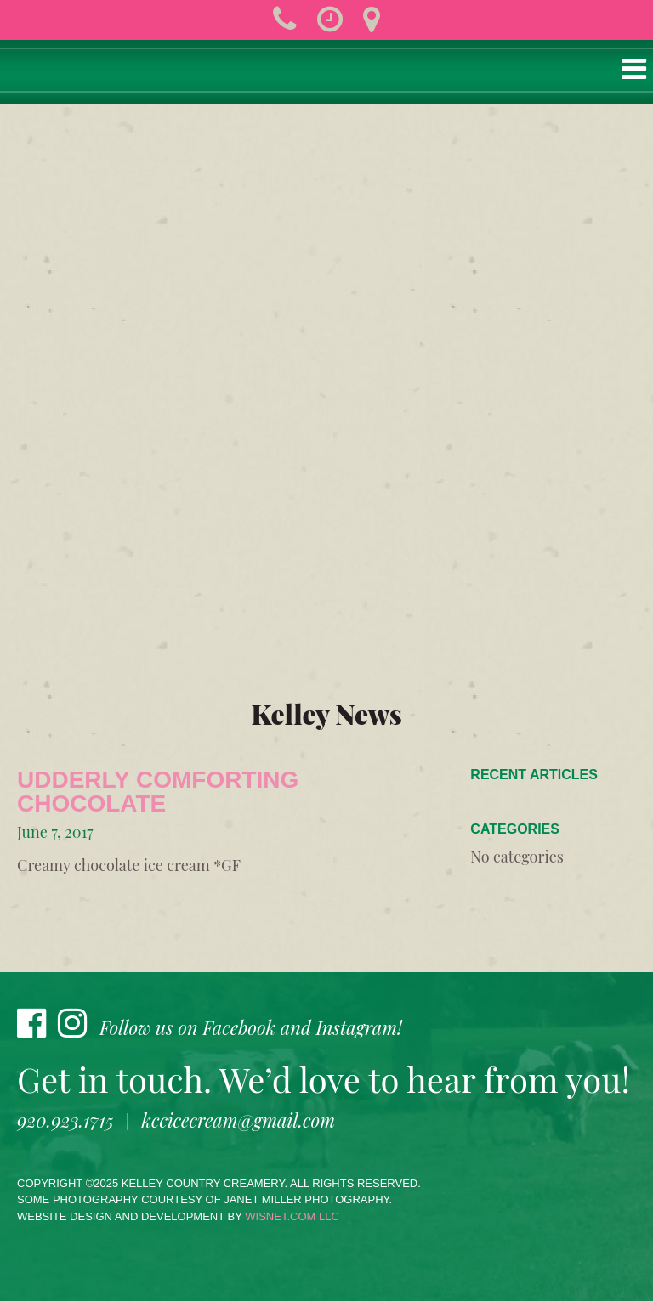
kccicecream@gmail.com (238, 1120)
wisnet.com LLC (292, 1216)
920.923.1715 (65, 1120)
